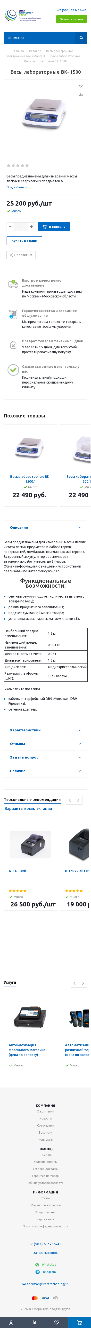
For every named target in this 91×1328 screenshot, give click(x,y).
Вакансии (45, 1132)
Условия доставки (45, 1168)
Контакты (46, 1139)
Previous (70, 800)
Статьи (45, 1198)
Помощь (45, 1149)
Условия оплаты (45, 1161)
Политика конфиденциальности (45, 1226)
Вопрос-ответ (45, 1212)
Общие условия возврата (45, 1182)
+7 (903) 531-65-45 (72, 10)
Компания (45, 1105)
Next (78, 800)
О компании (45, 1111)
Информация (45, 1192)
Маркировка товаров (46, 1205)
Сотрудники (45, 1125)
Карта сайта (45, 1219)
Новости (46, 1118)
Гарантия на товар (45, 1175)
